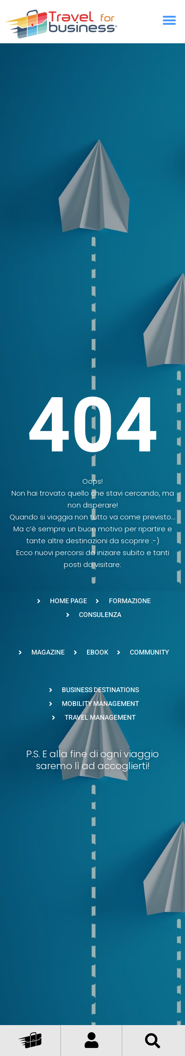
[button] (169, 20)
